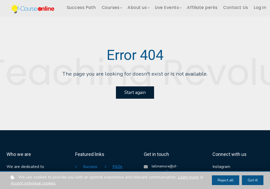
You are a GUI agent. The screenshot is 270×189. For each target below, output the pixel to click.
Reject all (225, 180)
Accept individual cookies (33, 183)
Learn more (188, 177)
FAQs (117, 166)
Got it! (253, 180)
